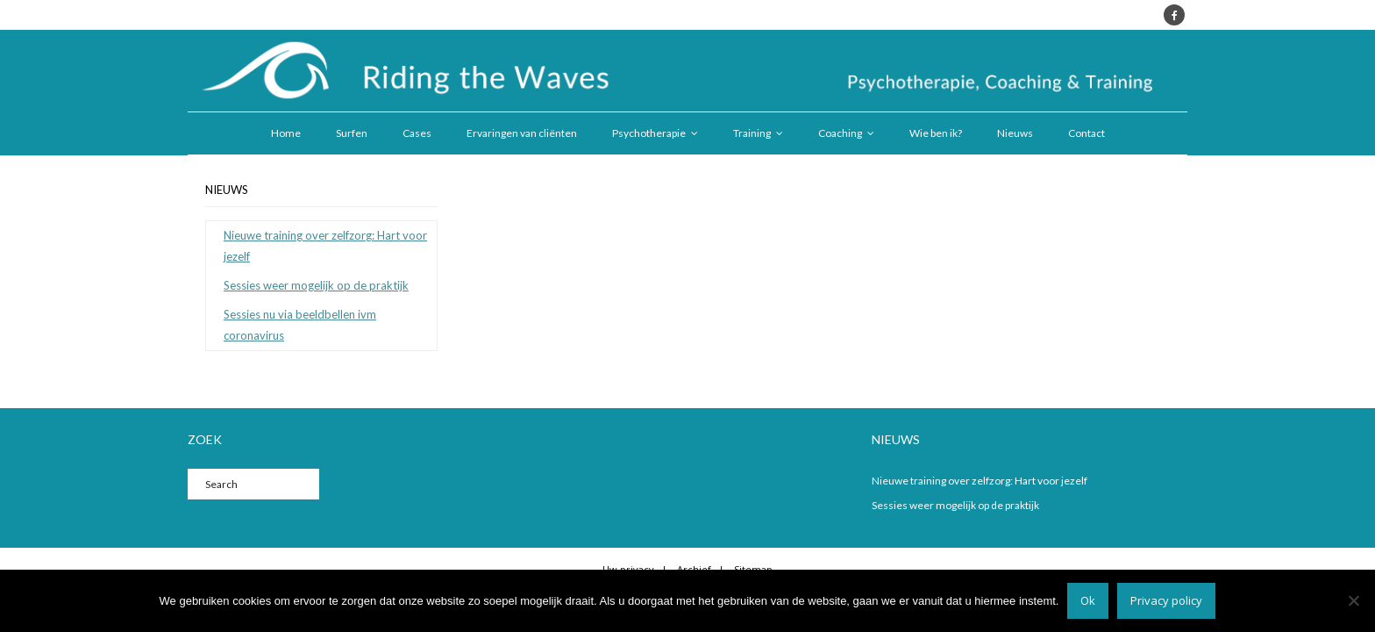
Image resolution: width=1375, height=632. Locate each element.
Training (752, 133)
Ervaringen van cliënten (522, 133)
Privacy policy (1166, 600)
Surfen (351, 133)
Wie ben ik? (935, 133)
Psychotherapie (649, 133)
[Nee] (1353, 600)
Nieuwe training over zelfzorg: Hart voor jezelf (325, 245)
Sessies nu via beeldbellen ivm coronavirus (300, 324)
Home (286, 133)
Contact (1086, 133)
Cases (417, 133)
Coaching (840, 133)
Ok (1087, 600)
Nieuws (1015, 133)
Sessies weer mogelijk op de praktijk (316, 285)
